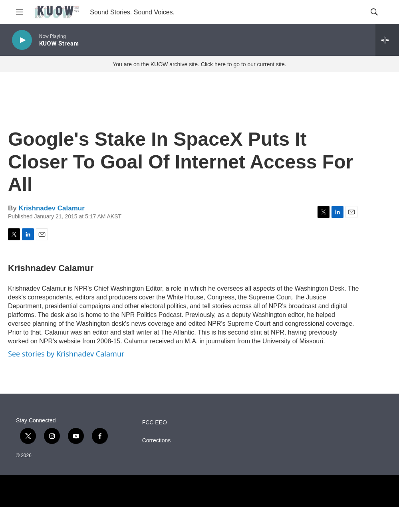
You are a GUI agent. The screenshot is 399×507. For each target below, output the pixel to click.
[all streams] (387, 40)
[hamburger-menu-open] (19, 12)
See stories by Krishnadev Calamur (66, 353)
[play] (22, 40)
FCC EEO (154, 423)
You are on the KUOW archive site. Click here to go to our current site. (199, 64)
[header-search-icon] (374, 12)
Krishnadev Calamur (51, 208)
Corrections (156, 441)
